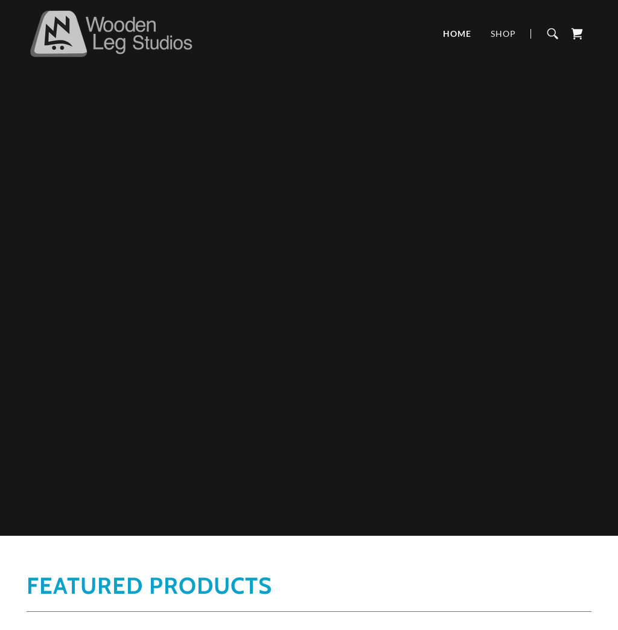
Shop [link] (503, 33)
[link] (111, 32)
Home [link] (457, 33)
